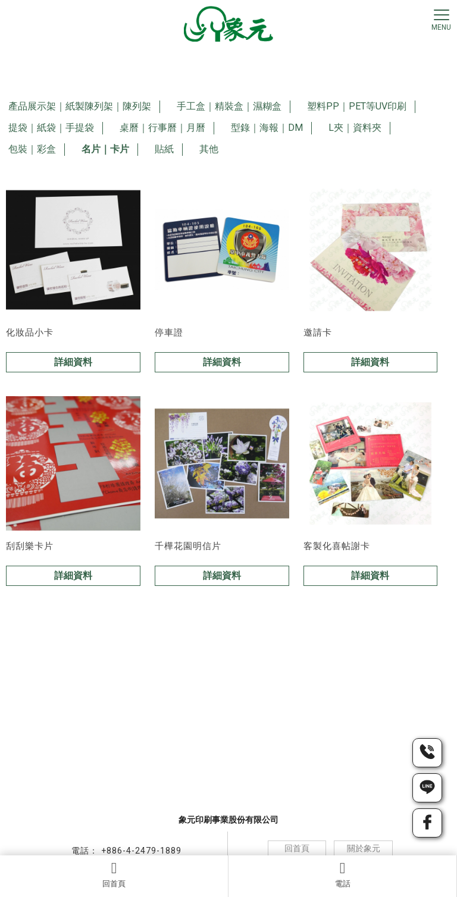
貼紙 (164, 149)
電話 (342, 874)
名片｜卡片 (105, 149)
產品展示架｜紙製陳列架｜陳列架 (79, 106)
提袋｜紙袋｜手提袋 (51, 127)
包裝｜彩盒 (32, 149)
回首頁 (114, 874)
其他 (208, 149)
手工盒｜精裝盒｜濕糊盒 (229, 106)
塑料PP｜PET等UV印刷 (356, 106)
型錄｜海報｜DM (267, 127)
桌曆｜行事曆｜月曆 (162, 127)
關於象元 (363, 848)
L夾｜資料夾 (354, 127)
